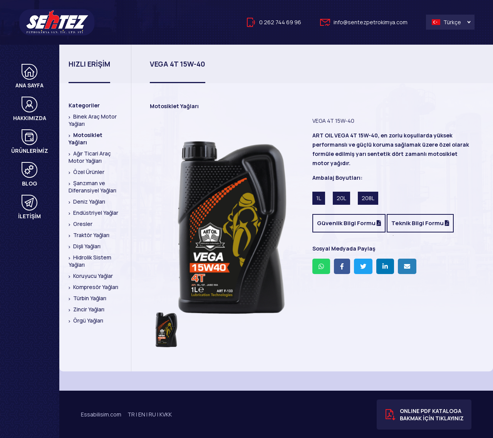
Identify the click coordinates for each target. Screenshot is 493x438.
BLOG (29, 174)
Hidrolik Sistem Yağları (90, 261)
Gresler (82, 223)
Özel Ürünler (88, 172)
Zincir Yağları (88, 309)
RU (152, 414)
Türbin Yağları (89, 298)
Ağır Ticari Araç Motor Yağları (90, 157)
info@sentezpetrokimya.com (370, 22)
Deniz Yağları (88, 201)
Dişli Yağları (86, 246)
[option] (231, 227)
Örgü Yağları (87, 320)
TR (131, 414)
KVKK (165, 414)
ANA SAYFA (29, 76)
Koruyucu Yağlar (92, 275)
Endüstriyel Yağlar (95, 212)
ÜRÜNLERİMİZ (29, 141)
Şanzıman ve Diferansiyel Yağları (92, 186)
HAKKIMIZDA (29, 109)
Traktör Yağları (90, 235)
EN (141, 414)
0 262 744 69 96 (280, 22)
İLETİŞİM (29, 207)
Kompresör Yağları (95, 287)
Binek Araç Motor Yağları (93, 120)
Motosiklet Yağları (85, 138)
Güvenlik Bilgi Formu (349, 223)
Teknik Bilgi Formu (420, 223)
